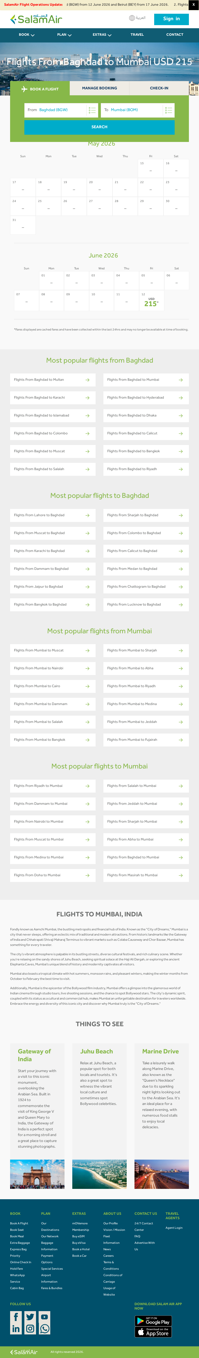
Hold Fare (16, 1269)
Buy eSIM (78, 1236)
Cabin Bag (17, 1288)
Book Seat (17, 1230)
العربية (137, 18)
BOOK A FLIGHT (40, 89)
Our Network (50, 1236)
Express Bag (18, 1249)
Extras (99, 35)
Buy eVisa (79, 1243)
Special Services (52, 1269)
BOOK (24, 35)
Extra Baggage (20, 1243)
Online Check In (20, 1262)
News (107, 1249)
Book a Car (79, 1256)
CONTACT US (174, 37)
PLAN (61, 35)
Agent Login (174, 1228)
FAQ (137, 1236)
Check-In (159, 89)
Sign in (171, 19)
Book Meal (17, 1236)
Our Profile (110, 1223)
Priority (15, 1256)
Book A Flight (19, 1223)
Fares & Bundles (51, 1288)
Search (99, 127)
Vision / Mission (114, 1230)
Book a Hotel (81, 1249)
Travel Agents (137, 37)
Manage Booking (99, 89)
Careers (108, 1256)
